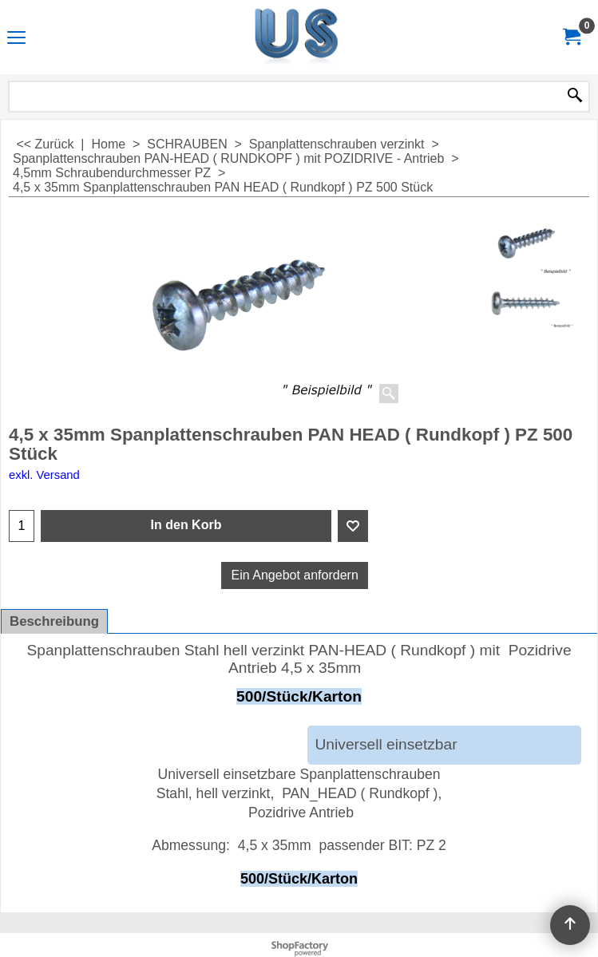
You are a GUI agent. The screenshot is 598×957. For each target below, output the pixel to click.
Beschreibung (54, 621)
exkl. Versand (44, 475)
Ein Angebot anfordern (295, 575)
